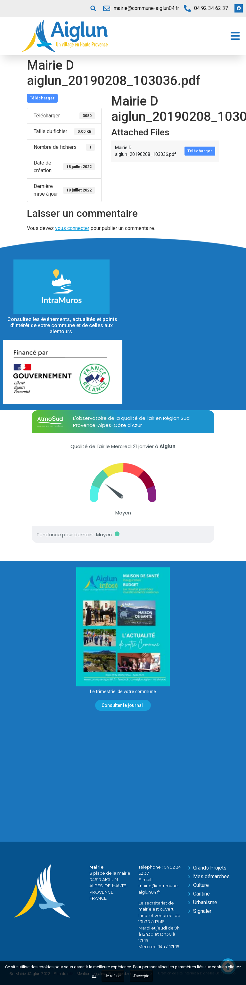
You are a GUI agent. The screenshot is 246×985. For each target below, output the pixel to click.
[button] (93, 8)
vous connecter (72, 228)
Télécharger (42, 98)
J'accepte (141, 976)
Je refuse (113, 976)
